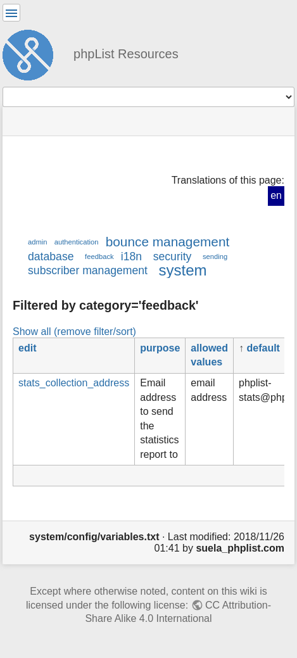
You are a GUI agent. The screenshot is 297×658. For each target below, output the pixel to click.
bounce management (168, 241)
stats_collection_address (73, 382)
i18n (131, 256)
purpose (160, 348)
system (183, 270)
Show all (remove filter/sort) (74, 331)
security (172, 256)
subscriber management (88, 270)
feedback (99, 256)
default (263, 348)
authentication (76, 242)
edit (27, 348)
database (50, 256)
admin (37, 242)
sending (215, 256)
